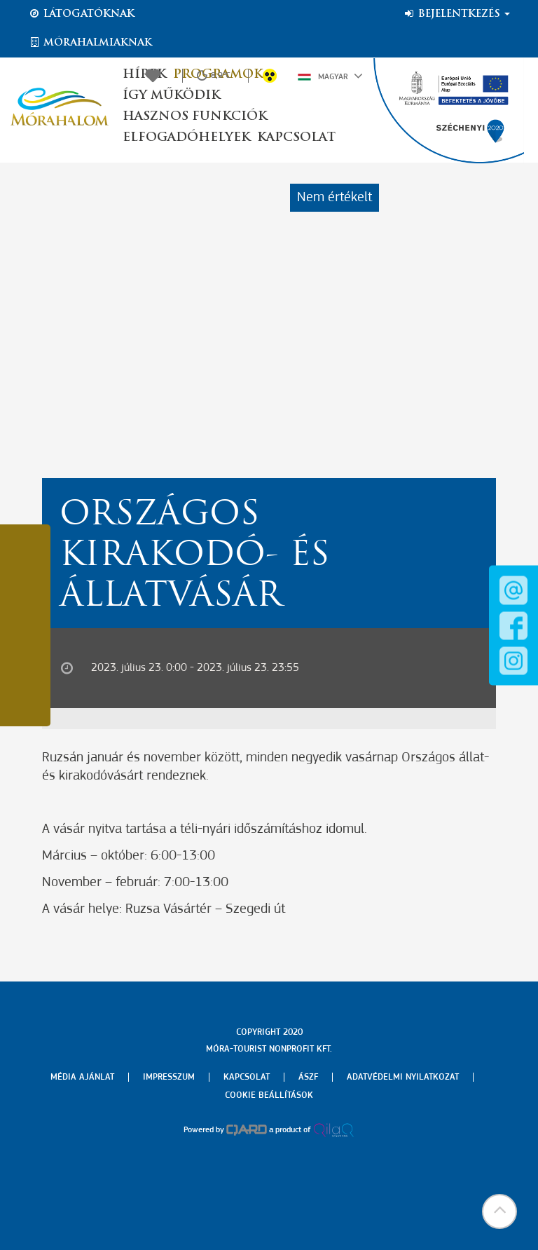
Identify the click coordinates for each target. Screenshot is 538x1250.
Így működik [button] (171, 96)
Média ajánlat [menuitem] (82, 1077)
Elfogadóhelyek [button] (186, 138)
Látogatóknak (81, 14)
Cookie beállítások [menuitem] (269, 1095)
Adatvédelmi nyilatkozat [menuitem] (403, 1077)
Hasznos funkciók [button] (195, 117)
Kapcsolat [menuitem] (246, 1077)
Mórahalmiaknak (90, 42)
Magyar (330, 76)
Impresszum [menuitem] (169, 1077)
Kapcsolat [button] (296, 138)
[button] (499, 1211)
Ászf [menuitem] (308, 1077)
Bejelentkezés (456, 14)
